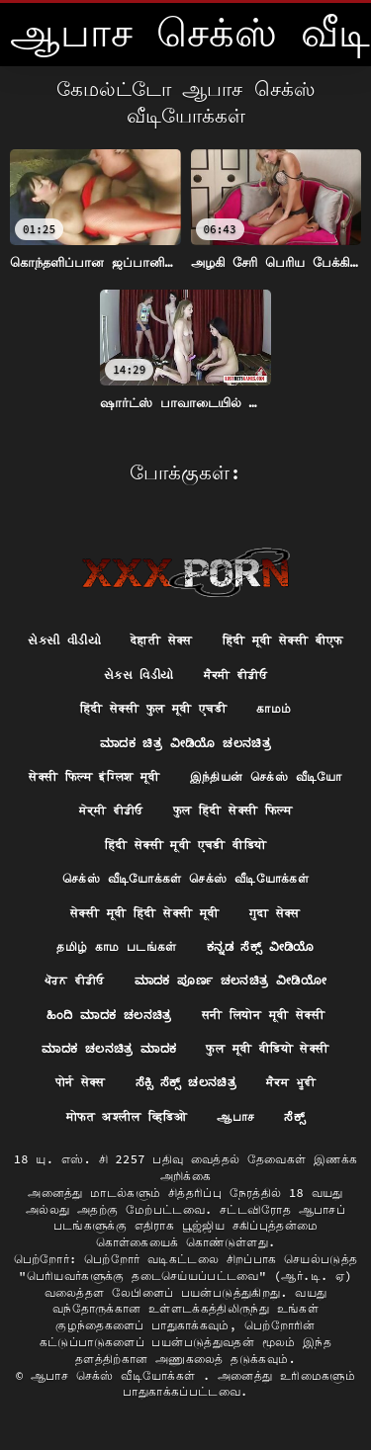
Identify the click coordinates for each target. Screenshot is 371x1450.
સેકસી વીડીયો (64, 640)
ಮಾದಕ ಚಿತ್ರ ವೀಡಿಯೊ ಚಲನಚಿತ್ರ (185, 742)
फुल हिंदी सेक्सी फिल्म (232, 810)
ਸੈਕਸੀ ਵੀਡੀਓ (236, 674)
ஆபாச (235, 1116)
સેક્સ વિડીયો (139, 674)
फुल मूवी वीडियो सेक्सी (267, 1048)
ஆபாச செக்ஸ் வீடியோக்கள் (117, 1375)
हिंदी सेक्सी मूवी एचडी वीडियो (186, 844)
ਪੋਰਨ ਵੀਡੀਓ (75, 980)
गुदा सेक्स (275, 912)
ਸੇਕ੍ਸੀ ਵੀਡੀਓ (111, 810)
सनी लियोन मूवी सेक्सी (263, 1014)
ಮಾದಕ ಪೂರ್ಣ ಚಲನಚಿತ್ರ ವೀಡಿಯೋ (230, 980)
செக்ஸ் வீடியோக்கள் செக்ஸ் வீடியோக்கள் (185, 878)
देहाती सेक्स (162, 640)
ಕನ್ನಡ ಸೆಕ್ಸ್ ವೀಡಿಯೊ (261, 946)
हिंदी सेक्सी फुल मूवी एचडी (153, 708)
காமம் (273, 708)
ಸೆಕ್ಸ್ (294, 1116)
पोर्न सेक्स (80, 1081)
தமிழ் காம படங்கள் (116, 946)
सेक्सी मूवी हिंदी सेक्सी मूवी (144, 912)
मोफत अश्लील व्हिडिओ (127, 1116)
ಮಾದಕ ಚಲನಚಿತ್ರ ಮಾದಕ (109, 1048)
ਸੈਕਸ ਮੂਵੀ (291, 1081)
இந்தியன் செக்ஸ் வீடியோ (266, 776)
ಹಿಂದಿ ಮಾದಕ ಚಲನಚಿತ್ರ (109, 1014)
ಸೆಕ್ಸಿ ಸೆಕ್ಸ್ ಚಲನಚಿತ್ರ (186, 1081)
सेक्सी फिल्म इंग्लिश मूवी (94, 776)
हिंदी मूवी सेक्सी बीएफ (283, 640)
